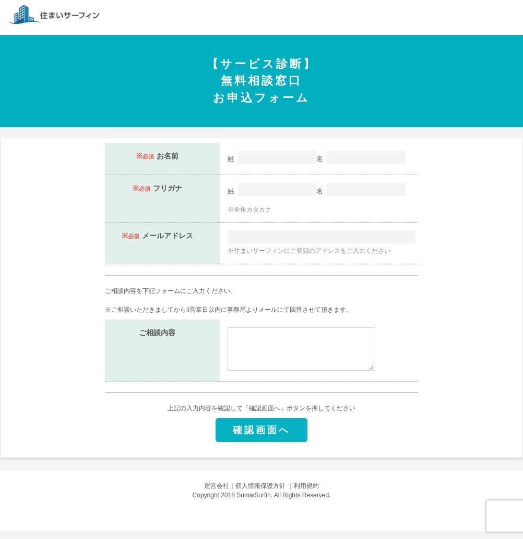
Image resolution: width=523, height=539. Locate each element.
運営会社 (216, 493)
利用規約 (306, 493)
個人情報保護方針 (260, 493)
